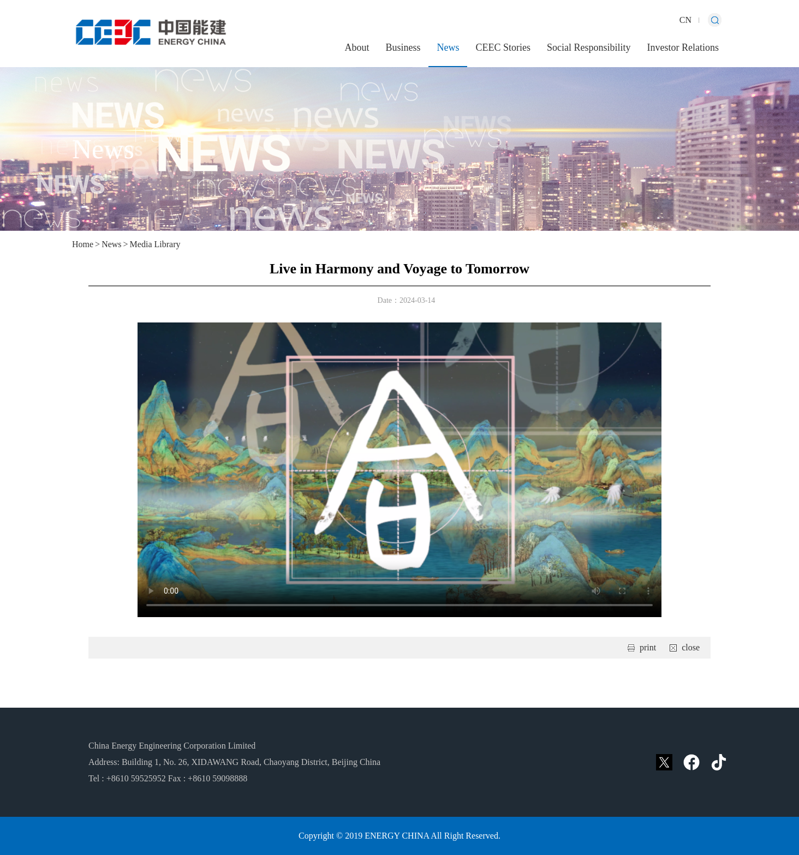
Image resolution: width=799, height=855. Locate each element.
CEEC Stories (502, 47)
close (691, 647)
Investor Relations (683, 47)
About (356, 47)
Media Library (155, 244)
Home (82, 244)
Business (402, 47)
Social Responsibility (589, 47)
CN (685, 20)
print (648, 647)
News (448, 47)
